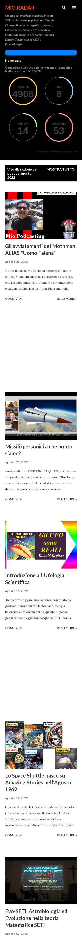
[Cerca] (64, 7)
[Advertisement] (41, 347)
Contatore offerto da (57, 151)
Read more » (67, 298)
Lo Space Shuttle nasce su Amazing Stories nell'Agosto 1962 (38, 782)
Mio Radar (20, 7)
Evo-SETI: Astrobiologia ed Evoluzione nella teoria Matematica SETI (36, 918)
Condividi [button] (13, 298)
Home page (13, 60)
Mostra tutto (61, 169)
